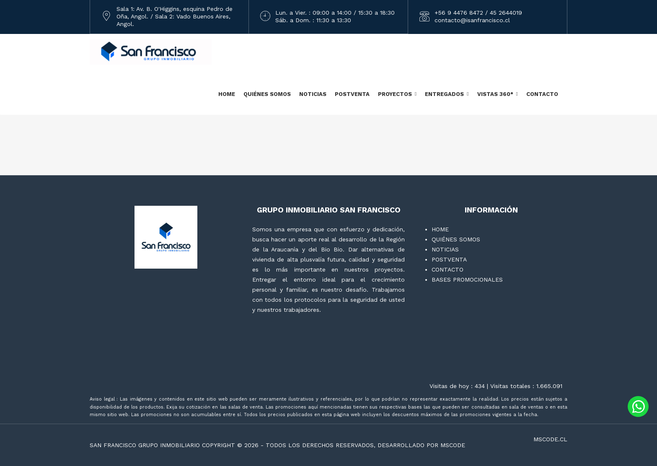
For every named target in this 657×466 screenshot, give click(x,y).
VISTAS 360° (495, 94)
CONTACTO (542, 94)
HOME (226, 94)
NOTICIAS (312, 94)
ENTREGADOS (444, 94)
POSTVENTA (352, 94)
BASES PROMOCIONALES (467, 279)
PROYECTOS (395, 94)
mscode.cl (550, 439)
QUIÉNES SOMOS (267, 94)
